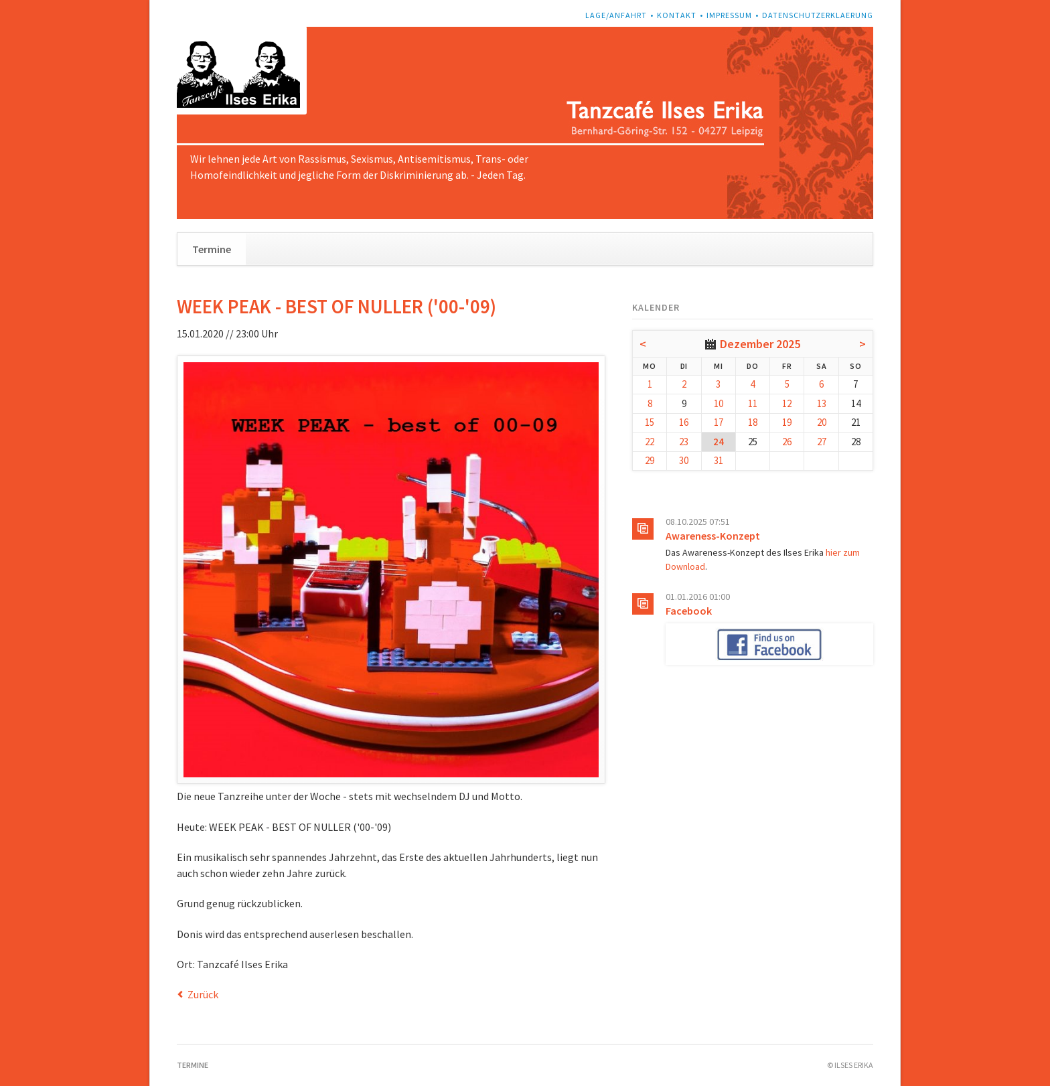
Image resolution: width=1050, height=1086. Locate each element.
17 (718, 422)
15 (649, 422)
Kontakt (676, 15)
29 (649, 460)
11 (752, 403)
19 (787, 422)
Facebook (689, 610)
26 (787, 441)
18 (752, 422)
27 (821, 441)
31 (718, 460)
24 (718, 441)
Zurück (203, 994)
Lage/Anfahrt (616, 15)
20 (821, 422)
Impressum (729, 15)
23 (683, 441)
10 (718, 403)
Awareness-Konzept (713, 535)
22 (649, 441)
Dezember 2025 (760, 344)
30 (683, 460)
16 (683, 422)
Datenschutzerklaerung (817, 15)
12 (787, 403)
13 (821, 403)
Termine (211, 249)
